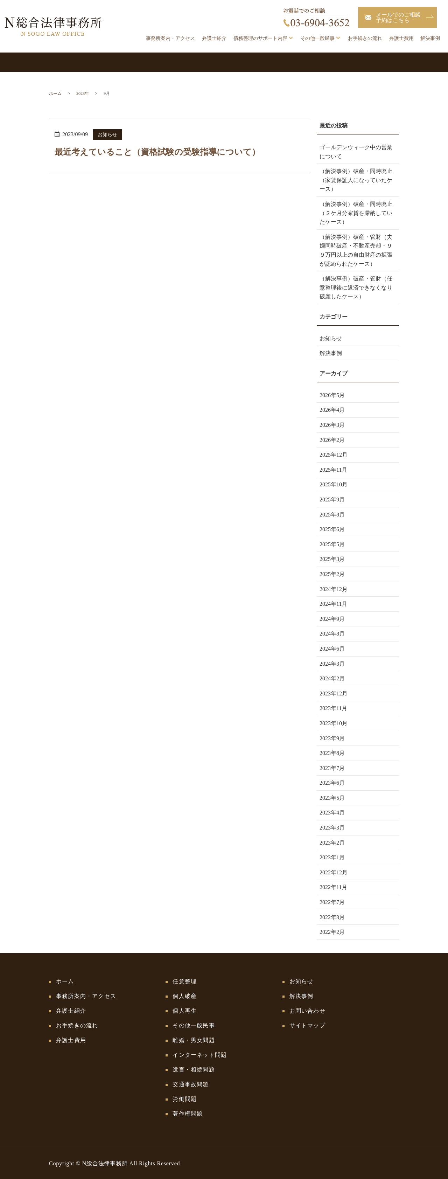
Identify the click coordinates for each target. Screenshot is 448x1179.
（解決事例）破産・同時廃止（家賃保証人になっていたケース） (356, 180)
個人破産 (185, 996)
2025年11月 (333, 470)
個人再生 (185, 1011)
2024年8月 (332, 634)
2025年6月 (332, 529)
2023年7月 (332, 768)
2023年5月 (332, 798)
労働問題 (185, 1099)
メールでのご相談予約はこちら (398, 17)
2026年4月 (332, 410)
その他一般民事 (317, 38)
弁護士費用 (401, 38)
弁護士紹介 (214, 38)
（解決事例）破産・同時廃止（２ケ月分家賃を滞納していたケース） (356, 213)
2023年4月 (332, 813)
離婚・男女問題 (194, 1040)
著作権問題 (188, 1114)
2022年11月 (333, 887)
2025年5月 (332, 544)
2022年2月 (332, 932)
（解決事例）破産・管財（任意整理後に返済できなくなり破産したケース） (356, 287)
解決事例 (430, 38)
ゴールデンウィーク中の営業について (356, 151)
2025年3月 (332, 559)
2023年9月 (332, 738)
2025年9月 (332, 499)
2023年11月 (333, 708)
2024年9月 (332, 619)
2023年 (82, 93)
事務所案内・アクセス (170, 38)
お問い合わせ (307, 1011)
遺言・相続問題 (194, 1070)
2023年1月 (332, 857)
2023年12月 (334, 693)
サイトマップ (307, 1025)
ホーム (55, 93)
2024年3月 (332, 664)
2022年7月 (332, 902)
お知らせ (107, 134)
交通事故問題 (191, 1084)
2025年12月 (334, 455)
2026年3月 (332, 425)
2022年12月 (334, 872)
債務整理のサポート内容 (260, 38)
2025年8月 (332, 515)
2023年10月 (334, 723)
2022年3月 (332, 917)
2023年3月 (332, 828)
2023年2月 (332, 843)
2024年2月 (332, 678)
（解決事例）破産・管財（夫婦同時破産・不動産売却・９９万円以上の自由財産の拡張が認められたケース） (356, 250)
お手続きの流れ (365, 38)
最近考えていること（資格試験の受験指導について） (157, 152)
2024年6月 (332, 649)
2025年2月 (332, 574)
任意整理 (185, 981)
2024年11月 (333, 604)
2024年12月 (334, 589)
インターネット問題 (200, 1055)
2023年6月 (332, 783)
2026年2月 (332, 440)
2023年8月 (332, 753)
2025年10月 (334, 484)
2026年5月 (332, 395)
